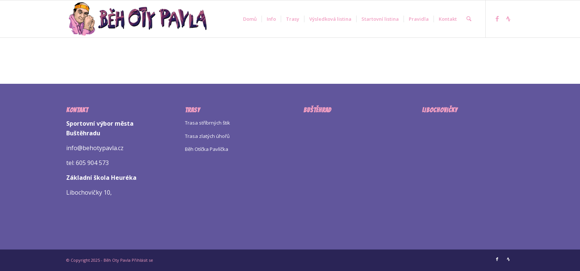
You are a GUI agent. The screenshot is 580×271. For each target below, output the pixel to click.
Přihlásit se (142, 260)
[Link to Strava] (508, 18)
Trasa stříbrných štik (207, 122)
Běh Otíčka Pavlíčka (206, 149)
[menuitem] (250, 18)
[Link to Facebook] (497, 18)
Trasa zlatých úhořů (207, 136)
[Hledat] (469, 18)
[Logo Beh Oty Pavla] (137, 18)
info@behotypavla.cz (95, 148)
